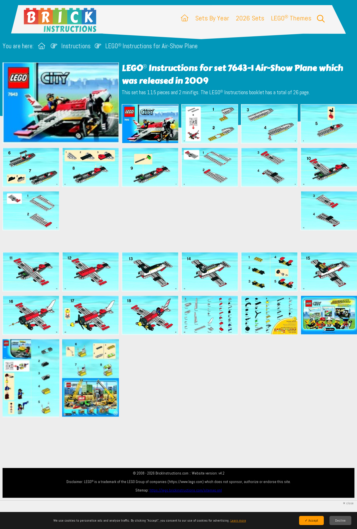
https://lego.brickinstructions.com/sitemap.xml (186, 490)
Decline (340, 520)
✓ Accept (311, 520)
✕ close (348, 503)
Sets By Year (212, 18)
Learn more (238, 520)
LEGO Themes (291, 18)
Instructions (76, 46)
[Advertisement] (181, 219)
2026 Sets (250, 18)
